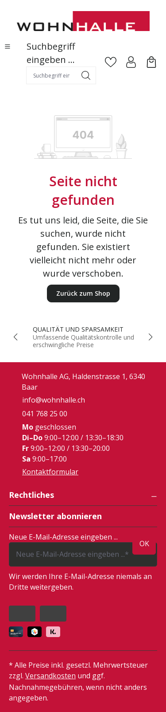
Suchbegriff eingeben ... (51, 53)
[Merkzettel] (110, 62)
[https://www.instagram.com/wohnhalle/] (53, 614)
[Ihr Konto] (131, 62)
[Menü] (7, 46)
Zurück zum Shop (83, 293)
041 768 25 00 (44, 414)
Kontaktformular (50, 472)
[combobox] (51, 75)
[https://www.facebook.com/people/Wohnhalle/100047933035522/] (22, 614)
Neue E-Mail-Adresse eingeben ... (63, 537)
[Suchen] (86, 75)
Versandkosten (50, 676)
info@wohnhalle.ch (53, 400)
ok (144, 543)
